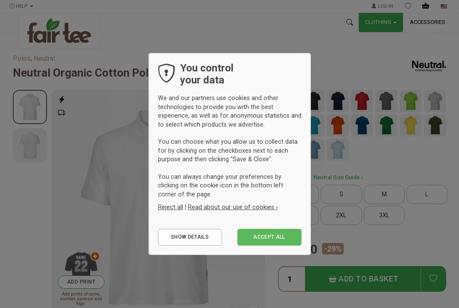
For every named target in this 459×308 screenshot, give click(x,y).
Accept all (269, 237)
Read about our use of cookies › (233, 207)
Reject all (170, 207)
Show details (190, 237)
